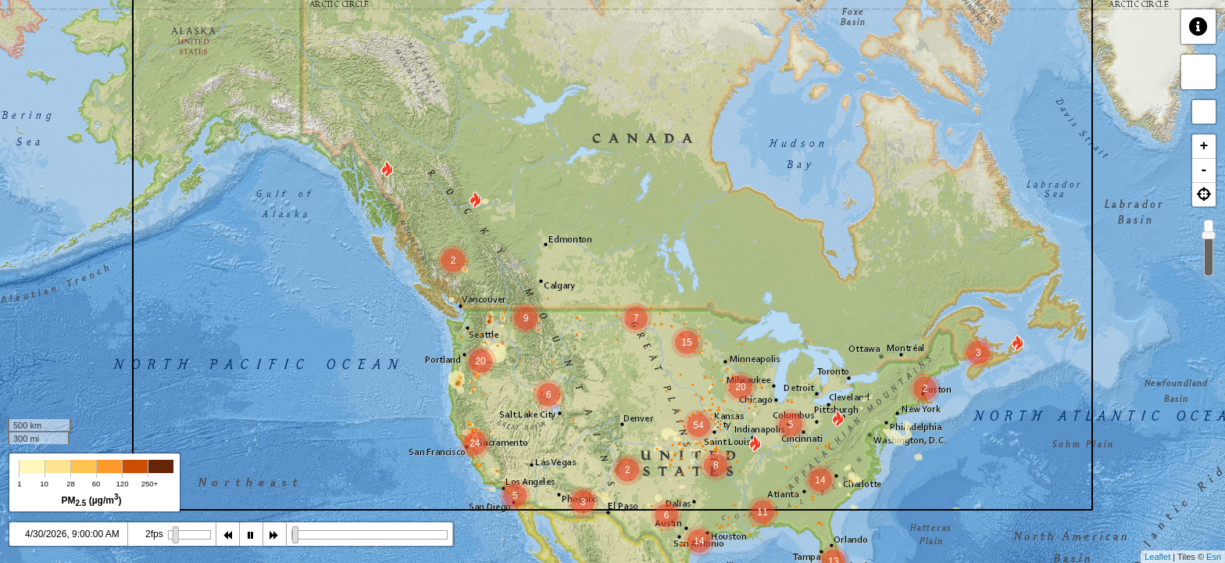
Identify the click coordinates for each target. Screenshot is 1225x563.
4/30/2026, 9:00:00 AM (72, 534)
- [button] (1204, 170)
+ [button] (1204, 146)
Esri (1213, 556)
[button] (1204, 194)
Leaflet (1157, 556)
